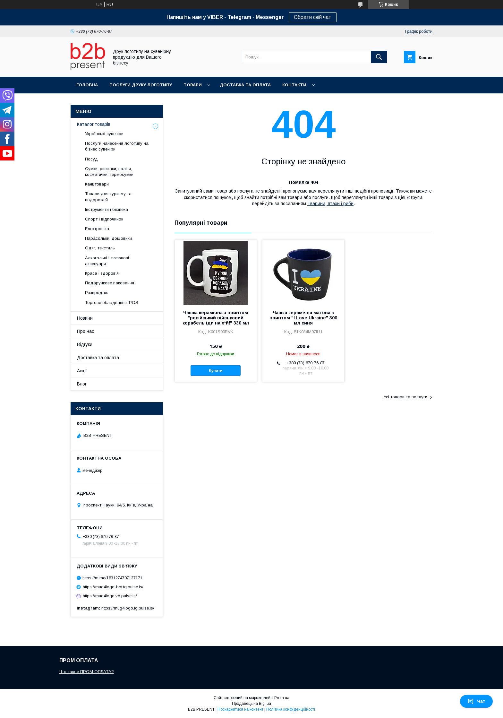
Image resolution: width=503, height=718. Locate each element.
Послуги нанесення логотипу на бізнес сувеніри (117, 146)
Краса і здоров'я (102, 273)
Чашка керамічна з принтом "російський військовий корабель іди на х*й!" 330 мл (216, 317)
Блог (82, 383)
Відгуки (84, 344)
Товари (192, 84)
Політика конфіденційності (290, 709)
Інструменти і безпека (106, 209)
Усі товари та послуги (405, 396)
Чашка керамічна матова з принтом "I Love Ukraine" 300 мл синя (303, 317)
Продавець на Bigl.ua (251, 703)
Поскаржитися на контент (240, 709)
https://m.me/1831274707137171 (112, 577)
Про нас (85, 331)
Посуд (91, 159)
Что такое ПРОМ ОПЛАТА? (86, 671)
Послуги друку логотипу (140, 84)
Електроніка (97, 228)
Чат (476, 701)
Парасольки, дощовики (108, 238)
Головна (87, 84)
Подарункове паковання (109, 283)
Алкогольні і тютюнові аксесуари (107, 260)
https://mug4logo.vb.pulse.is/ (110, 595)
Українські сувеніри (104, 133)
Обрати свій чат (312, 17)
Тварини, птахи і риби (330, 203)
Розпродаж (96, 292)
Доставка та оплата (245, 84)
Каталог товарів (93, 124)
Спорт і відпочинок (104, 219)
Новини (85, 318)
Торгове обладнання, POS (111, 302)
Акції (82, 370)
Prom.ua (281, 698)
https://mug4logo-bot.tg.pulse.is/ (113, 586)
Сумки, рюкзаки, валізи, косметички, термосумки (109, 171)
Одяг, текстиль (100, 248)
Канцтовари (97, 184)
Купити (215, 370)
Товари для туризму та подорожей (108, 196)
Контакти (294, 84)
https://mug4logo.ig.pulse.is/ (127, 608)
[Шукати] (379, 57)
